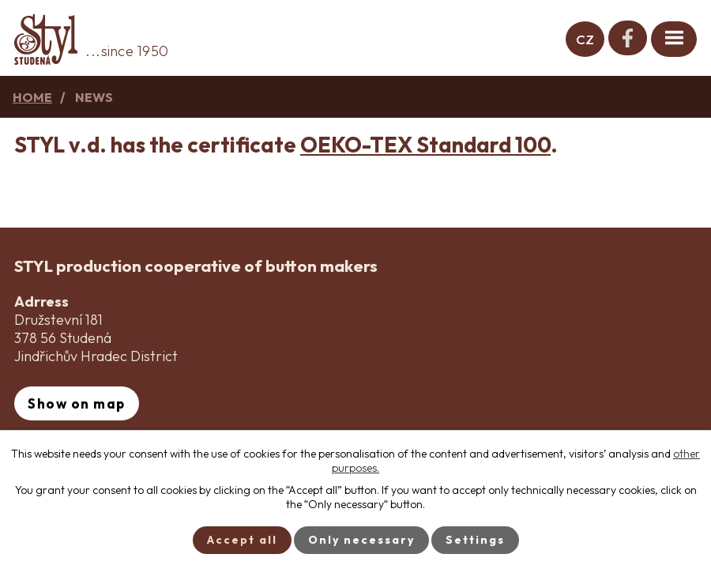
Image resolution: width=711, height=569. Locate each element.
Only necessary (361, 540)
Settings (475, 540)
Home (32, 97)
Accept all (242, 540)
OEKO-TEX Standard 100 (425, 144)
